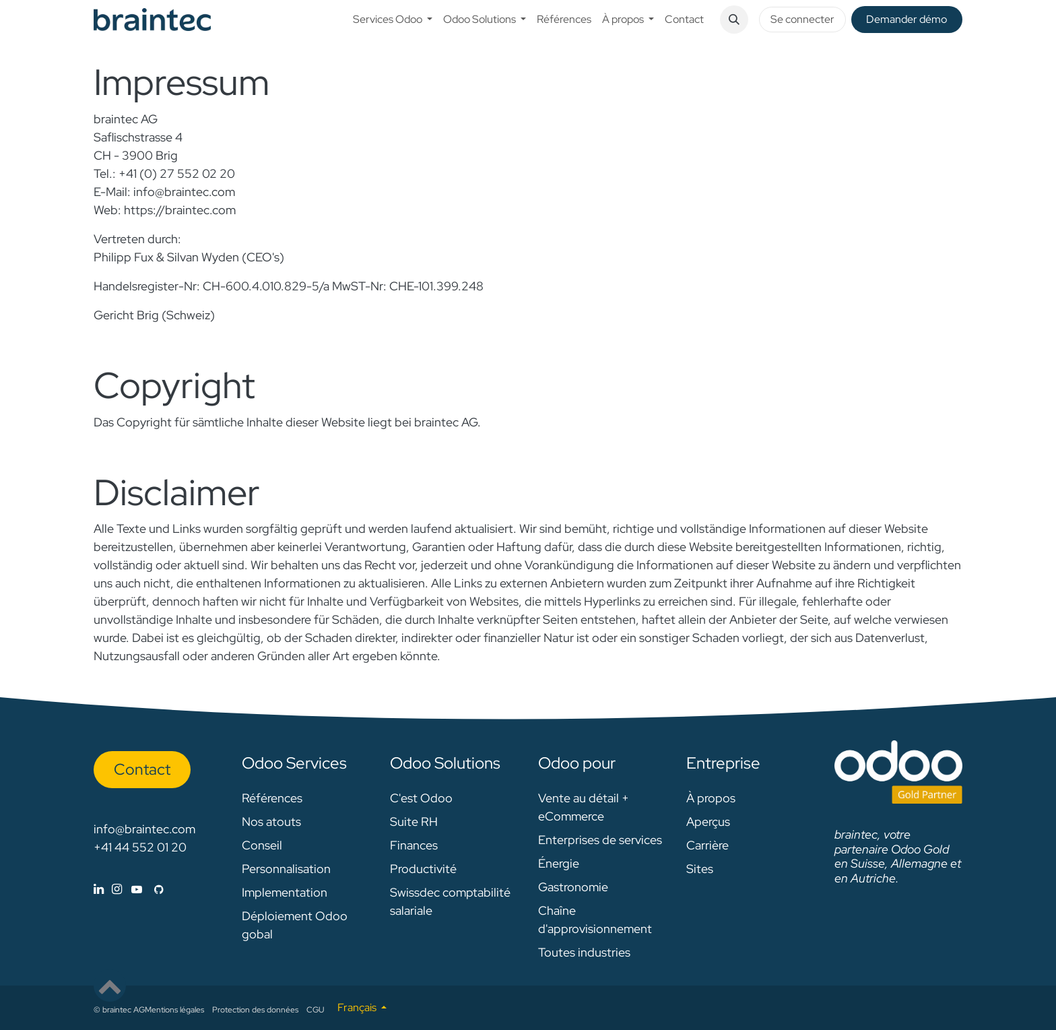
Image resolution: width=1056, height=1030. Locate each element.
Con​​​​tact (142, 769)
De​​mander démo (906, 19)
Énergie (558, 863)
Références (272, 798)
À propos (710, 798)
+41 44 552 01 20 (140, 847)
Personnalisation (286, 868)
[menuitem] (393, 19)
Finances (414, 845)
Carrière (707, 845)
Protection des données (255, 1009)
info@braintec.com (144, 829)
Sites (699, 868)
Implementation (284, 892)
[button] (734, 19)
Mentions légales (174, 1009)
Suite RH (414, 821)
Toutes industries (584, 952)
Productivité (423, 868)
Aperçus (708, 821)
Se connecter (802, 19)
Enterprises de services (600, 839)
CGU (315, 1009)
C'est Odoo (421, 798)
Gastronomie (573, 887)
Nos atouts (271, 821)
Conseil (262, 845)
